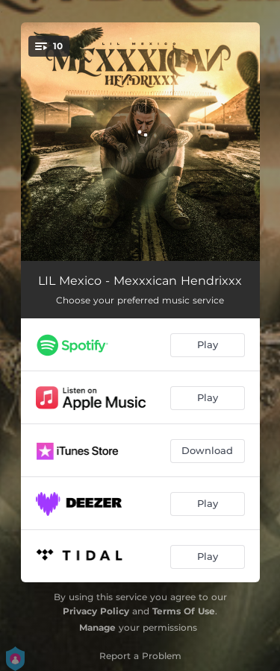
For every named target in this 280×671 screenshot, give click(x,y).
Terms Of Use (183, 611)
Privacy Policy (96, 611)
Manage (97, 627)
